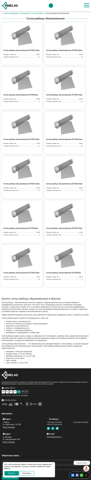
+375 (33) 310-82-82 (80, 422)
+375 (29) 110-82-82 (54, 422)
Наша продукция (11, 13)
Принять (11, 473)
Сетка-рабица (38, 13)
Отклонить (26, 473)
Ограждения (25, 13)
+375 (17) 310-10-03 (54, 424)
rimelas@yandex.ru (54, 437)
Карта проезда (9, 427)
